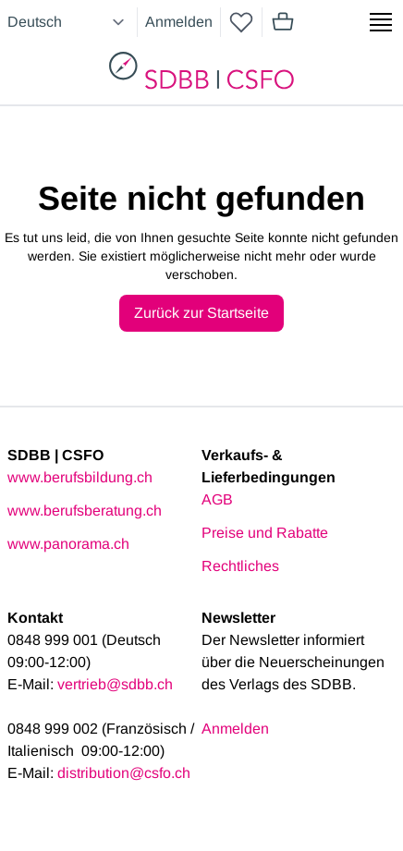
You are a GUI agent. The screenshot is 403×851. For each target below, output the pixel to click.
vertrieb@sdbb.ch (115, 684)
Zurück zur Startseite (201, 313)
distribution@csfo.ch (123, 773)
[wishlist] (241, 22)
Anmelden (179, 22)
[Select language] (68, 22)
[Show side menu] (381, 22)
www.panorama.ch (68, 544)
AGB (217, 499)
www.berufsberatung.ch (84, 510)
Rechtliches (240, 566)
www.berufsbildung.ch (80, 477)
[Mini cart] (283, 22)
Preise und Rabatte (265, 533)
